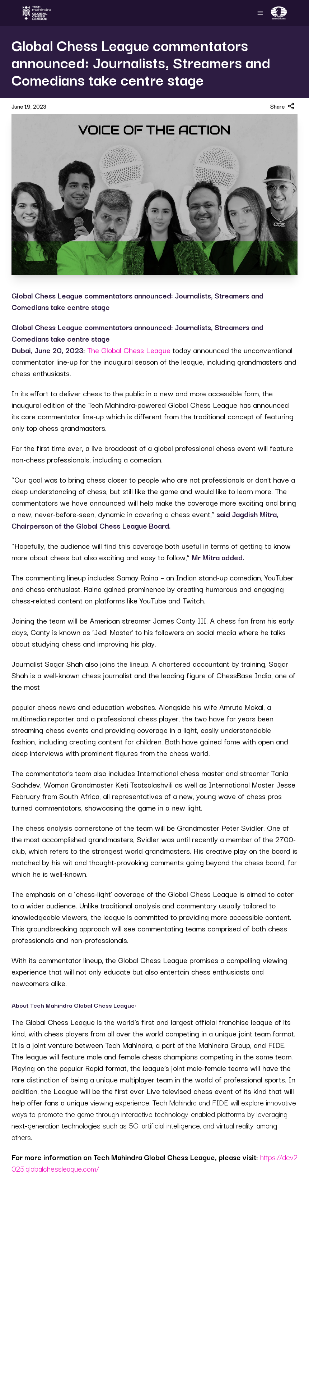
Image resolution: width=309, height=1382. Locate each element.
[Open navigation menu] (260, 12)
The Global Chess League (128, 350)
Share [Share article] (282, 106)
